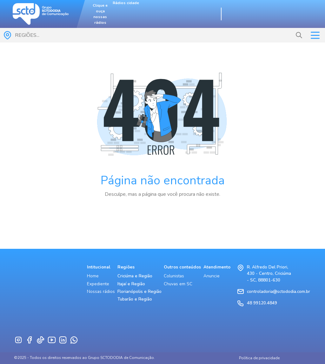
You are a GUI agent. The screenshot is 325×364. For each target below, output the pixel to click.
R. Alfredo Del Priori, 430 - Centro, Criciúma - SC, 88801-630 (269, 273)
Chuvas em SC (178, 284)
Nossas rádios (101, 291)
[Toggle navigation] (315, 35)
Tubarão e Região (134, 299)
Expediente (98, 284)
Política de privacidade (259, 358)
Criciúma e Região (134, 276)
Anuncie (211, 276)
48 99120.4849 (262, 303)
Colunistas (174, 276)
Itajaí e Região (131, 284)
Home (93, 276)
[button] (299, 35)
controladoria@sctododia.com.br (278, 291)
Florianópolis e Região (139, 291)
